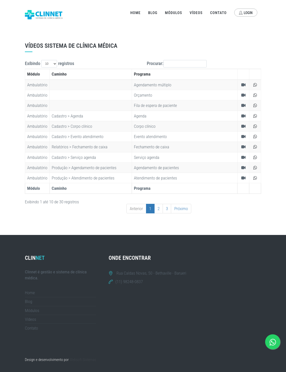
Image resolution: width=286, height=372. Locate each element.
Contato (218, 13)
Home (135, 13)
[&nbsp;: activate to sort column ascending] (243, 74)
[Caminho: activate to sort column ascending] (91, 74)
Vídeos (196, 13)
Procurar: (177, 64)
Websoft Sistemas (83, 359)
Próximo (181, 208)
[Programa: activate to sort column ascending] (184, 74)
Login (246, 13)
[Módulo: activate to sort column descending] (37, 74)
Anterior (136, 208)
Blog (152, 13)
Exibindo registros (49, 64)
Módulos (173, 13)
